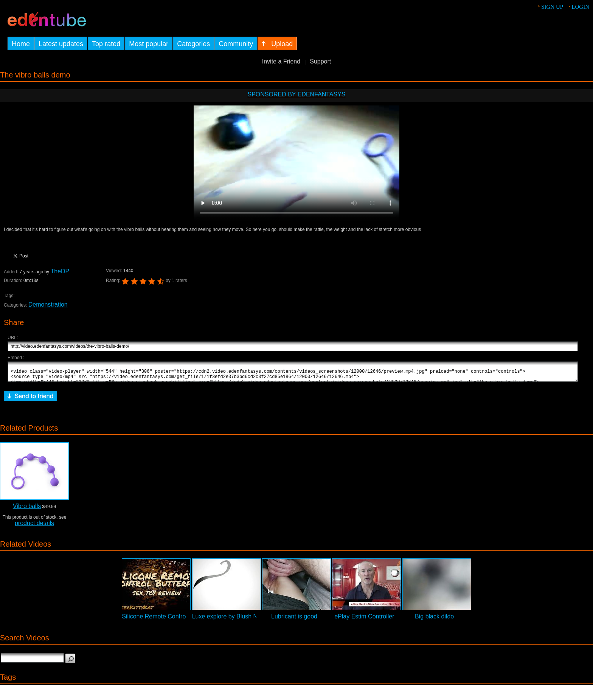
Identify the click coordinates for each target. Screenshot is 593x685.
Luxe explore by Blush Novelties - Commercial (254, 620)
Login (580, 7)
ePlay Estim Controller (364, 620)
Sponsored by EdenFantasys (296, 94)
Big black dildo (434, 620)
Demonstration (48, 304)
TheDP (59, 271)
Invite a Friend (281, 61)
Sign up (552, 7)
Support (320, 61)
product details (34, 526)
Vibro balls (27, 509)
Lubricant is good (294, 620)
